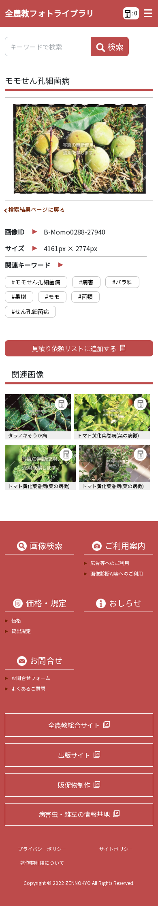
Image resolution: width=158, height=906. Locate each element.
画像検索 (46, 545)
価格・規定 (46, 603)
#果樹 (19, 296)
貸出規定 (21, 630)
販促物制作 (74, 785)
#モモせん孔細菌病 (36, 282)
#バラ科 (122, 282)
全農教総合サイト (74, 725)
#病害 (86, 282)
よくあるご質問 (28, 688)
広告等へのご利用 (109, 562)
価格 (16, 620)
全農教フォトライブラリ (49, 13)
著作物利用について (42, 862)
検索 (110, 47)
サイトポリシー (116, 848)
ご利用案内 (125, 545)
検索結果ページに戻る (36, 209)
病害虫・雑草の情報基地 (74, 814)
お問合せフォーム (30, 677)
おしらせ (125, 603)
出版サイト (74, 755)
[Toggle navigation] (146, 13)
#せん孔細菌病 (30, 311)
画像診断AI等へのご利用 (116, 573)
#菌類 (85, 296)
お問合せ (46, 660)
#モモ (52, 296)
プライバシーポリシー (42, 848)
